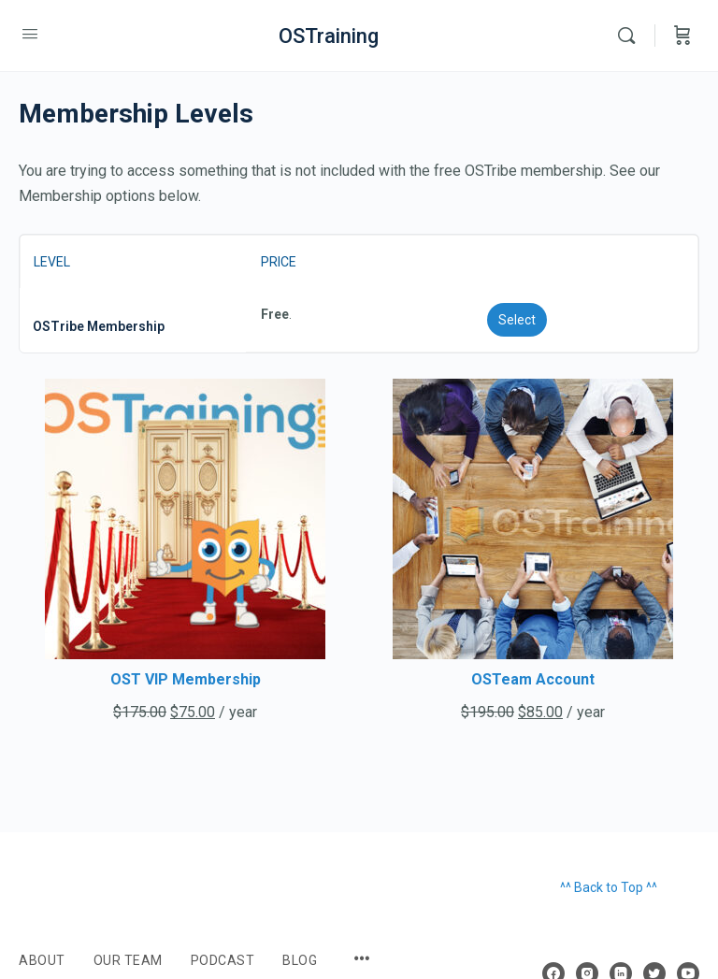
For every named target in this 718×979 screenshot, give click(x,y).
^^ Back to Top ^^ (608, 887)
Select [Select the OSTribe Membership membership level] (517, 319)
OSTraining (329, 36)
